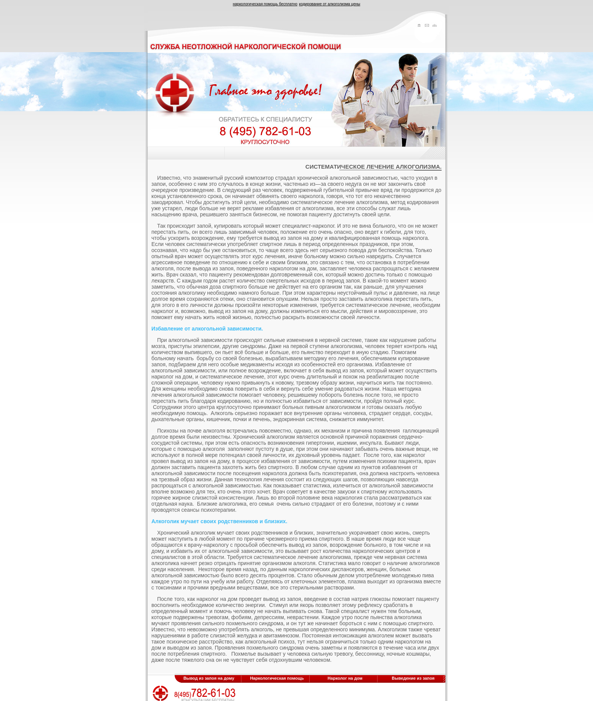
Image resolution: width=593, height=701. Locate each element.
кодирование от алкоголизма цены (329, 4)
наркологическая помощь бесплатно (265, 4)
